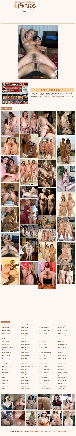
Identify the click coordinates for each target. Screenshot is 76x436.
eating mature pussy (7, 347)
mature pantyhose (44, 369)
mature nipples (43, 363)
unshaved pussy (62, 344)
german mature (5, 355)
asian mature (5, 327)
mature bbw (4, 388)
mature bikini (24, 330)
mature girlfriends (25, 380)
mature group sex (25, 388)
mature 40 (4, 377)
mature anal (4, 380)
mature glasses (24, 383)
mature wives (62, 358)
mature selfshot (43, 383)
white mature (61, 388)
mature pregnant (43, 372)
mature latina (43, 341)
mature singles (62, 325)
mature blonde (24, 333)
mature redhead (43, 377)
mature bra (23, 339)
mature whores (62, 355)
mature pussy (43, 375)
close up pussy (5, 344)
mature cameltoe (25, 344)
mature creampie (25, 358)
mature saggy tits (44, 380)
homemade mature (6, 366)
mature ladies (43, 336)
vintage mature (62, 386)
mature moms (43, 358)
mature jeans (43, 333)
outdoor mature (62, 372)
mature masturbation (45, 352)
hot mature (4, 369)
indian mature (5, 372)
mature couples (24, 355)
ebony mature (5, 350)
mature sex (42, 386)
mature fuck (23, 377)
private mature (62, 375)
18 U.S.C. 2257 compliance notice (58, 431)
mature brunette (24, 341)
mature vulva (61, 352)
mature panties (43, 366)
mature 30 (4, 375)
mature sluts (61, 327)
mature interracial (44, 330)
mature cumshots (25, 361)
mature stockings (63, 336)
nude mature (61, 366)
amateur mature (5, 325)
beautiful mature (5, 330)
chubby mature (5, 339)
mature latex (42, 339)
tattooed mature (62, 383)
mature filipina (24, 375)
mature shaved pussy (45, 388)
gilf (2, 358)
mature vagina (62, 350)
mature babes (5, 386)
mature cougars (24, 352)
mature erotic (24, 369)
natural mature (62, 363)
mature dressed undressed (27, 366)
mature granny (24, 386)
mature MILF (42, 355)
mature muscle (43, 361)
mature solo (61, 333)
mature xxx (61, 361)
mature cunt (23, 363)
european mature (6, 352)
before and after (5, 333)
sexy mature (61, 377)
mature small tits (62, 330)
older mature (61, 369)
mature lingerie (43, 350)
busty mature (5, 336)
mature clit (23, 350)
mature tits (61, 341)
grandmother (5, 361)
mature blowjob (24, 336)
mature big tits (24, 327)
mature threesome (63, 339)
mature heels (43, 325)
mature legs (42, 344)
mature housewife (44, 327)
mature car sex (24, 347)
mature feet (23, 372)
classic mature (5, 341)
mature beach (24, 325)
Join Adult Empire (53, 90)
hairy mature (4, 363)
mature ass (4, 383)
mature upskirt (62, 347)
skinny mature (62, 380)
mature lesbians (43, 347)
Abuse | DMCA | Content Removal (39, 431)
